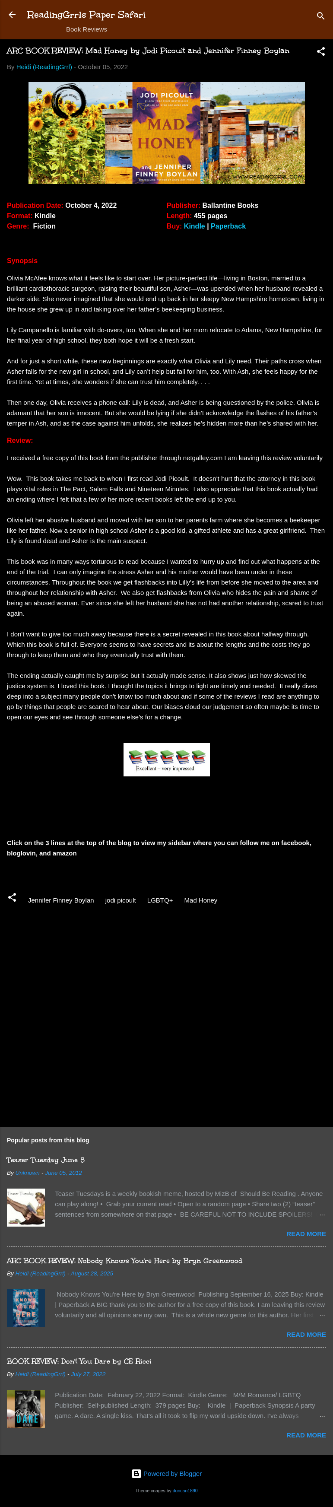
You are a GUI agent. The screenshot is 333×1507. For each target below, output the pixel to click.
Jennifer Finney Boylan (61, 900)
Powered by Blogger (166, 1473)
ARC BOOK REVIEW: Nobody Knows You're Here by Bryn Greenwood (124, 1260)
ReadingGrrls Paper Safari (87, 14)
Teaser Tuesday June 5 (46, 1159)
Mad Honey (201, 900)
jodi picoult (120, 900)
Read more (306, 1233)
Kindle (194, 226)
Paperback (228, 226)
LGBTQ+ (160, 900)
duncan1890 (185, 1490)
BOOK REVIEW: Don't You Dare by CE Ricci (79, 1361)
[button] (321, 53)
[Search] (321, 17)
